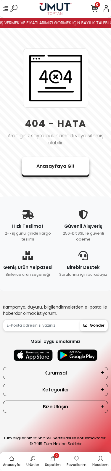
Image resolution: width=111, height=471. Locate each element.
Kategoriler (55, 389)
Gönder (93, 325)
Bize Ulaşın (55, 406)
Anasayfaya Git (55, 166)
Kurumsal (55, 373)
